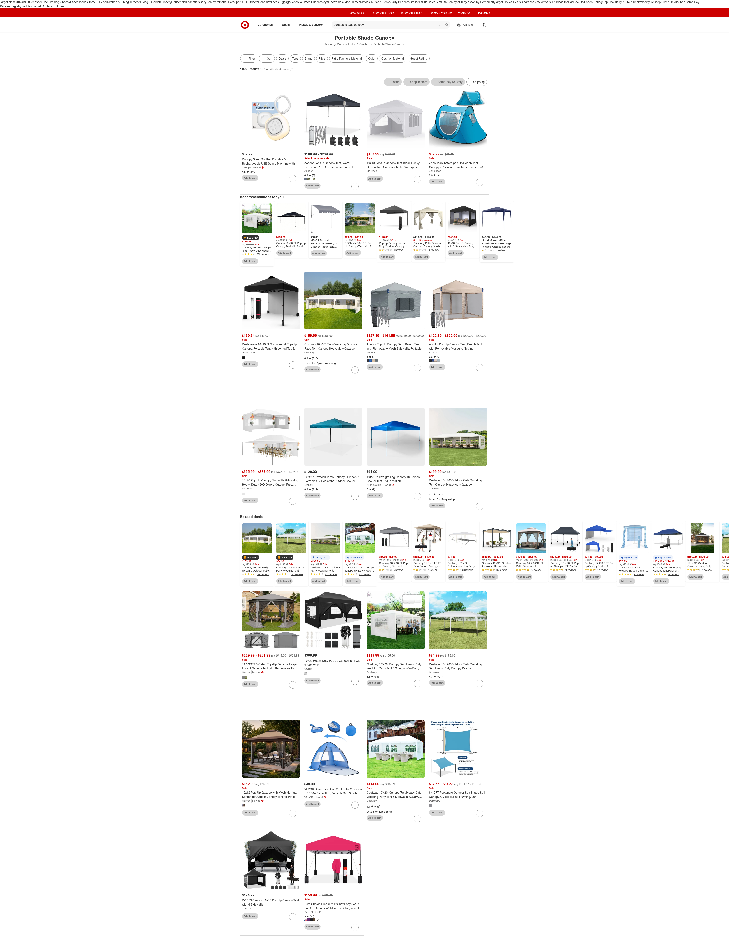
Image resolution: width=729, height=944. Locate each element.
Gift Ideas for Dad (36, 2)
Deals (517, 2)
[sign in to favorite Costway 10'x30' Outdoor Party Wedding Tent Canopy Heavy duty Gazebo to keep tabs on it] (479, 508)
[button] (250, 237)
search (446, 25)
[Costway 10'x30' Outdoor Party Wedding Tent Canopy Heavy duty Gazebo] (458, 484)
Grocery (166, 2)
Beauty (211, 2)
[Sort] (267, 58)
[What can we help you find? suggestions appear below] (391, 25)
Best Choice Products (315, 913)
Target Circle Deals (628, 2)
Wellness (273, 2)
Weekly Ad (647, 2)
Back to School (583, 2)
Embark (308, 486)
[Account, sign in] (466, 25)
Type (295, 58)
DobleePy (434, 802)
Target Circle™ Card (383, 12)
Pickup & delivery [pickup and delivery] (312, 24)
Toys (325, 2)
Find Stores (57, 6)
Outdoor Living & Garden (145, 2)
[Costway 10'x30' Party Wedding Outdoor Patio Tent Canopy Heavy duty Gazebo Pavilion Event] (333, 346)
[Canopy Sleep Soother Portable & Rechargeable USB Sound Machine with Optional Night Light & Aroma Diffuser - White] (271, 161)
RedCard (27, 6)
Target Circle (41, 6)
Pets (438, 2)
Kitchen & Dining (118, 2)
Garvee (246, 673)
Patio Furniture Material (347, 58)
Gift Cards (428, 2)
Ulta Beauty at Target (455, 2)
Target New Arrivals (12, 2)
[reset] (440, 25)
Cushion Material (392, 58)
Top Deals (609, 2)
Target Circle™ (357, 12)
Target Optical (504, 2)
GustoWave (248, 352)
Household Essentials (185, 2)
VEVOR (308, 798)
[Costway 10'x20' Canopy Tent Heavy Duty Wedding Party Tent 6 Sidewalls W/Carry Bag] (396, 796)
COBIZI (308, 670)
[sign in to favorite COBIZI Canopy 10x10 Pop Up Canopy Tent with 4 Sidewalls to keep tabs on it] (292, 918)
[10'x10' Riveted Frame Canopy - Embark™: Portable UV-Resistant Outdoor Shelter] (333, 480)
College (598, 2)
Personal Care (225, 2)
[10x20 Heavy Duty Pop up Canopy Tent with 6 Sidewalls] (333, 664)
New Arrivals (542, 2)
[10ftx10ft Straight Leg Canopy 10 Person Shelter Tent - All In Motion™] (396, 480)
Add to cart (250, 177)
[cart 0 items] (484, 25)
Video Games (351, 2)
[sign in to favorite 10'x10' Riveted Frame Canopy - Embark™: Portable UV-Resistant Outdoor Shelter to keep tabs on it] (355, 497)
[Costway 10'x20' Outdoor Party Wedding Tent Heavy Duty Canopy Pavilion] (458, 668)
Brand (308, 58)
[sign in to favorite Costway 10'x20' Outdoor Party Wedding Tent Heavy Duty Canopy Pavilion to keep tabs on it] (479, 685)
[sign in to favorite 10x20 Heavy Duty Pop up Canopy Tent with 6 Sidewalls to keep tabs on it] (355, 682)
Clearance (527, 2)
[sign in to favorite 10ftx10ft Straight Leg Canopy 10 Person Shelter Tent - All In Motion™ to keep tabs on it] (417, 497)
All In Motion (374, 486)
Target (329, 44)
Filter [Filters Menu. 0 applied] (249, 58)
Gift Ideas (416, 2)
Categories (267, 24)
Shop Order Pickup (666, 2)
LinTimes (372, 170)
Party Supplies (400, 2)
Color (371, 58)
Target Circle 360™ (411, 12)
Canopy (246, 167)
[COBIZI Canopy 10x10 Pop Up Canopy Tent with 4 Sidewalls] (271, 904)
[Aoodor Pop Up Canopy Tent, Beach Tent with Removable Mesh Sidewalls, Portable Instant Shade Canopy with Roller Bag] (396, 346)
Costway (309, 352)
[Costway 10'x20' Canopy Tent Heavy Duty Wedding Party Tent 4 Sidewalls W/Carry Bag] (396, 668)
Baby (203, 2)
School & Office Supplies (306, 2)
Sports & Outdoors (246, 2)
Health (262, 2)
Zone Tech (435, 170)
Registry (16, 6)
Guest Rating (418, 58)
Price (322, 58)
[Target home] (245, 24)
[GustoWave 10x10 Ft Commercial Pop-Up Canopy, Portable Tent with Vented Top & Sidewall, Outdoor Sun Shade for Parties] (271, 346)
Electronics (335, 2)
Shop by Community (482, 2)
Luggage (284, 2)
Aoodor (308, 170)
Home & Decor (97, 2)
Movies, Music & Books (375, 2)
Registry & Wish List (440, 12)
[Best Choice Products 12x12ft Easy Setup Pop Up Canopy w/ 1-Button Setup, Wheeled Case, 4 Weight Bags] (333, 907)
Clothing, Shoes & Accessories (68, 2)
